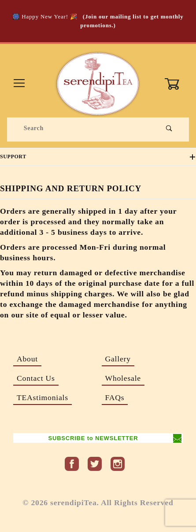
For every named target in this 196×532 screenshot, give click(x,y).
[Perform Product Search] (169, 128)
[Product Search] (83, 128)
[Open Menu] (19, 83)
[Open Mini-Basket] (176, 84)
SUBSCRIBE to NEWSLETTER (93, 438)
